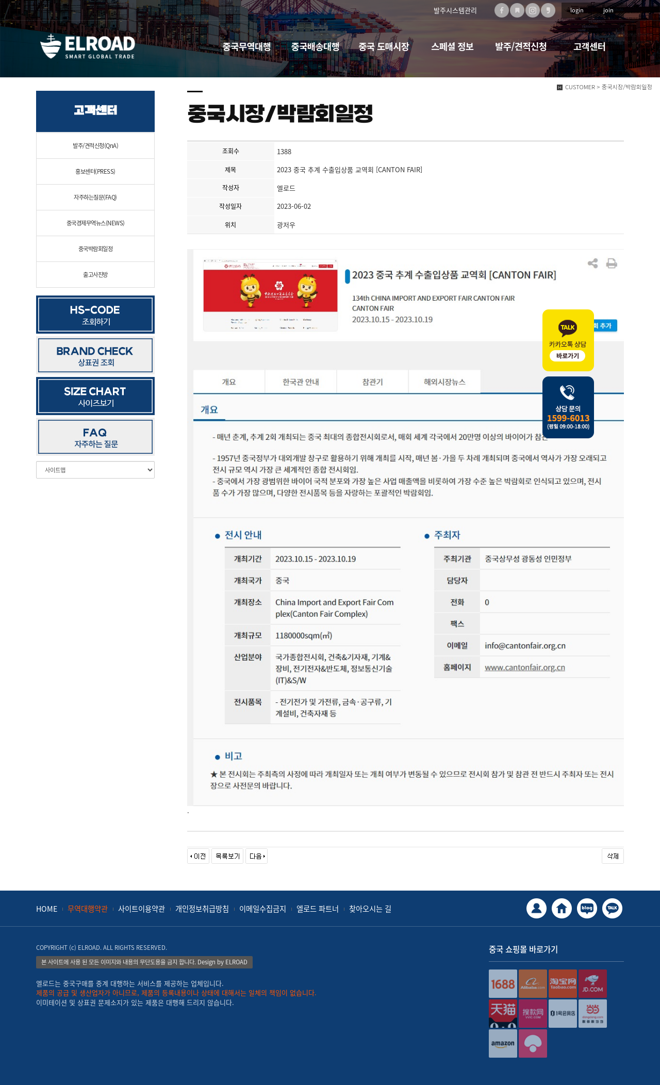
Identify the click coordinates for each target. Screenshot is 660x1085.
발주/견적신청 (521, 46)
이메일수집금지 (262, 908)
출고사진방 (95, 274)
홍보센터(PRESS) (95, 171)
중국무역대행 (247, 46)
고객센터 (589, 46)
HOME (46, 908)
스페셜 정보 (452, 46)
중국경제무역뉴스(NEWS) (96, 223)
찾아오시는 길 (370, 908)
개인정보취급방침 (202, 908)
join (608, 10)
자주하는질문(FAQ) (95, 197)
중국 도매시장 (383, 46)
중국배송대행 (315, 46)
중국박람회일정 (95, 248)
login (577, 10)
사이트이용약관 (141, 908)
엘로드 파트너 (317, 908)
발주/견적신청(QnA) (95, 145)
